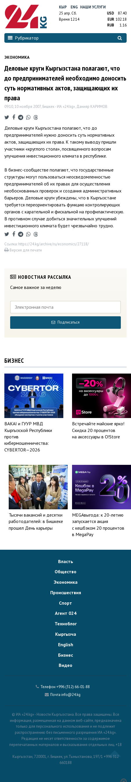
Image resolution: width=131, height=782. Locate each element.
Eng (74, 7)
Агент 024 (65, 613)
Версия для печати (23, 250)
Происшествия (65, 592)
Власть (65, 561)
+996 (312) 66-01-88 (73, 686)
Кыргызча (65, 634)
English (65, 644)
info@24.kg (70, 694)
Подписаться (65, 322)
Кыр (63, 7)
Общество (65, 571)
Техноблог (66, 623)
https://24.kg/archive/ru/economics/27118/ (53, 244)
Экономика (66, 582)
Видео (65, 665)
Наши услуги (93, 7)
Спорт (65, 603)
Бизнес (65, 655)
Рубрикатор (23, 38)
